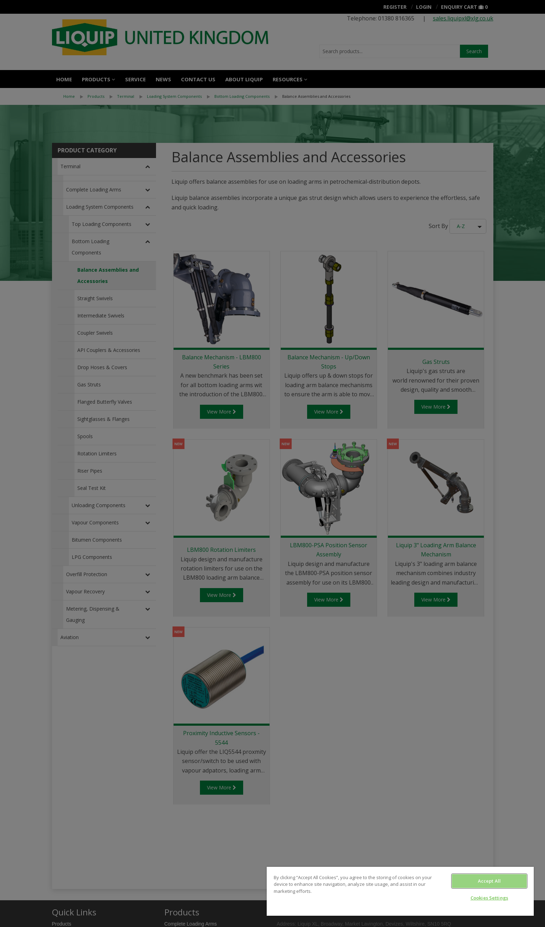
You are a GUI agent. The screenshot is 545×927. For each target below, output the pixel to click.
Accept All (489, 881)
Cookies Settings (489, 898)
